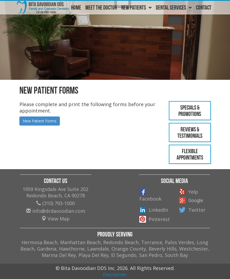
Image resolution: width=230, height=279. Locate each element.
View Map (55, 218)
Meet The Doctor (101, 7)
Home (76, 7)
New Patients (136, 7)
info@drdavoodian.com (55, 211)
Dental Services (174, 7)
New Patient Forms (39, 120)
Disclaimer (115, 274)
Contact (203, 7)
